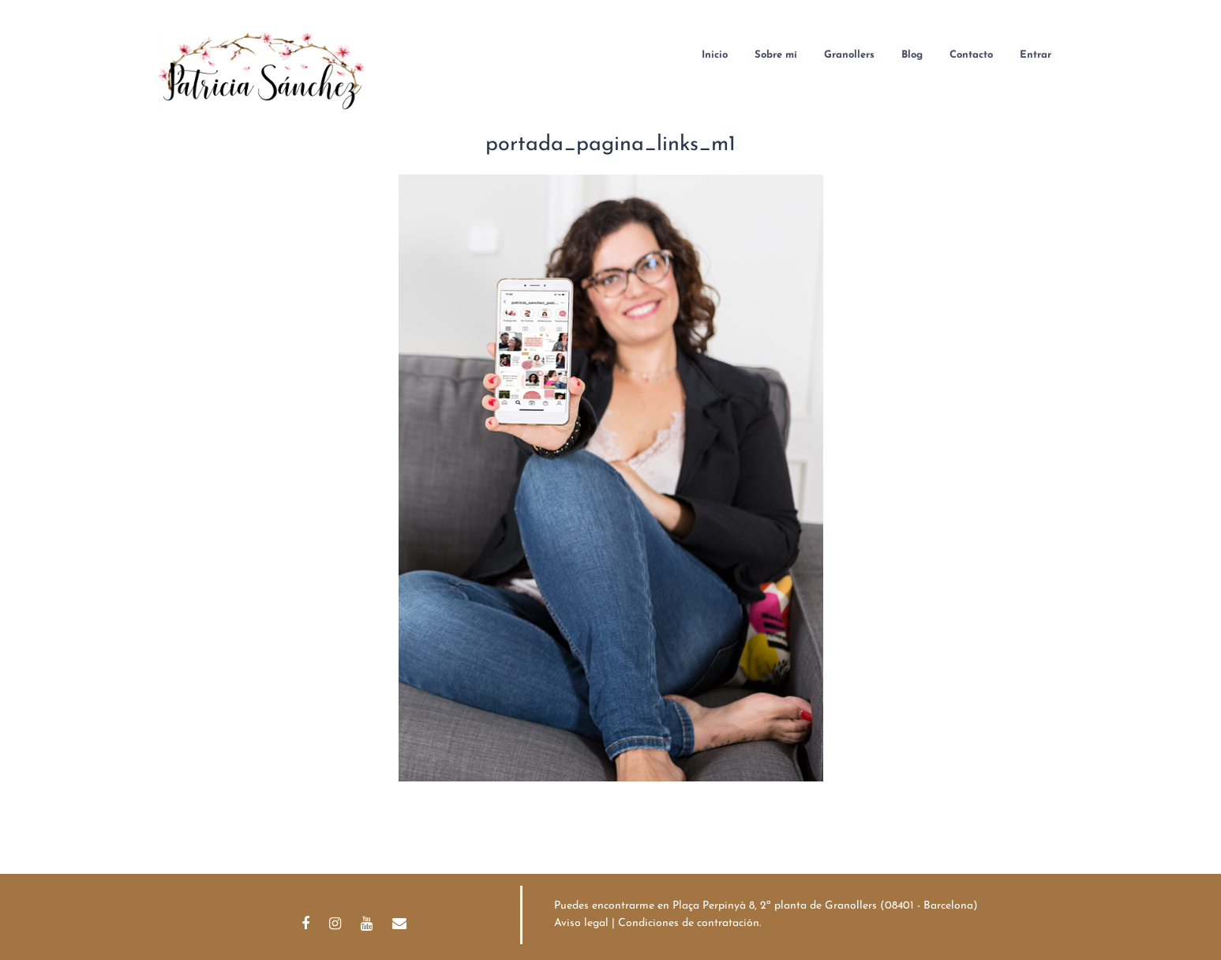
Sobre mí (776, 55)
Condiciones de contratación (688, 923)
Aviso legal (581, 923)
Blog (912, 55)
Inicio (715, 55)
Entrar (1035, 55)
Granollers (849, 55)
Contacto (971, 55)
